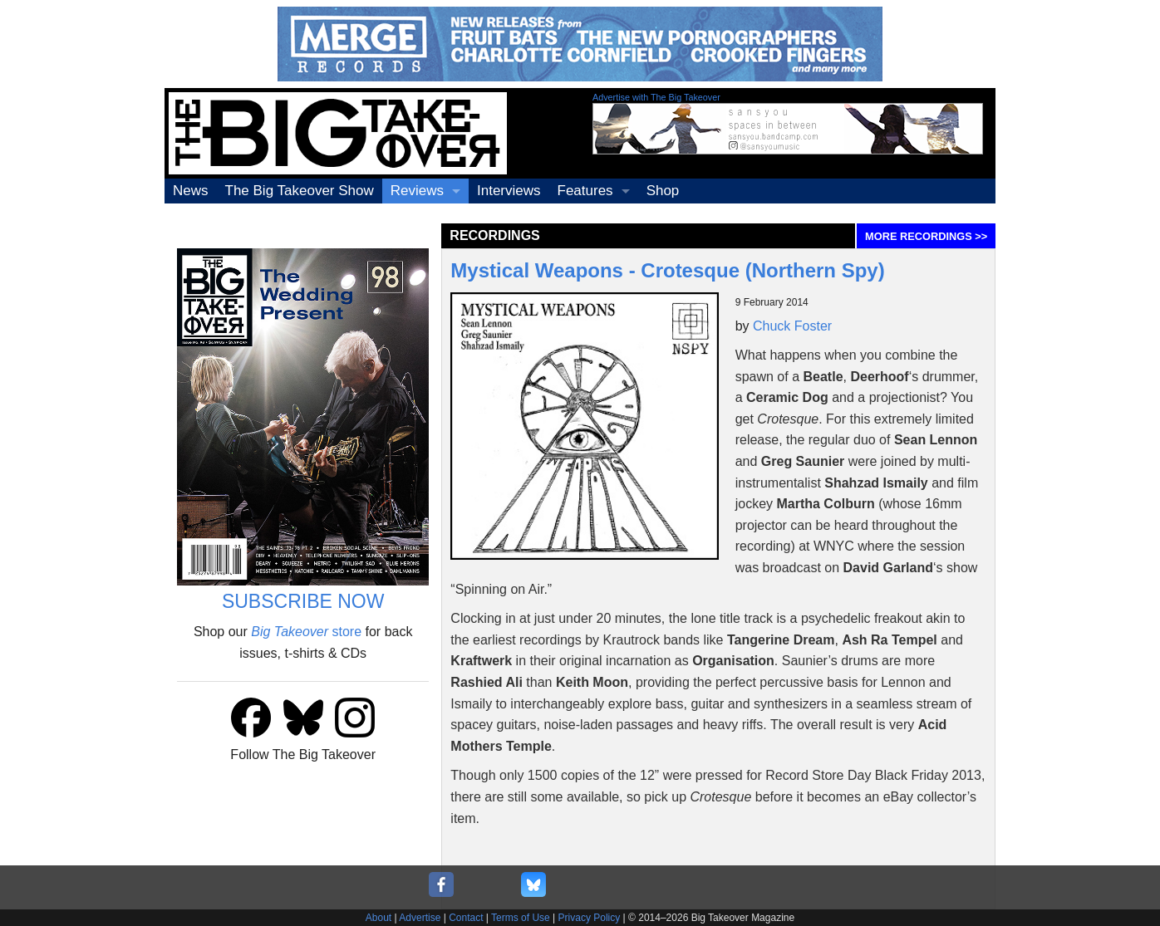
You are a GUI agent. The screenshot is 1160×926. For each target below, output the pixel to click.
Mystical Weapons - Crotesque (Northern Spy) (667, 270)
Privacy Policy (589, 918)
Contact (466, 918)
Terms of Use (520, 918)
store (306, 632)
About (378, 918)
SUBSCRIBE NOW (303, 601)
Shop (663, 190)
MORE (926, 236)
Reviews (417, 190)
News (191, 190)
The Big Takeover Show (299, 190)
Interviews (509, 190)
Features (585, 190)
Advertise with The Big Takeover (656, 97)
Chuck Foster (792, 326)
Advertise (419, 918)
